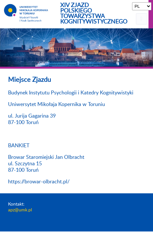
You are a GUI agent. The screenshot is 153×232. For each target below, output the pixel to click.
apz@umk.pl (20, 210)
